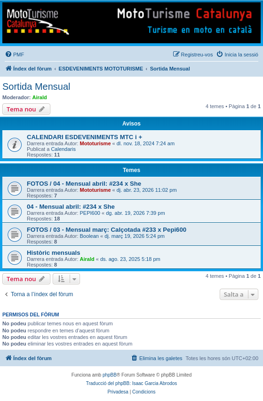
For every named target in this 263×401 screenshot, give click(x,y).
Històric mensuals (53, 252)
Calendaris (63, 149)
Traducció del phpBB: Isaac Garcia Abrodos (131, 383)
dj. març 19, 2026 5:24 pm (134, 236)
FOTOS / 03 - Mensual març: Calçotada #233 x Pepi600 (106, 229)
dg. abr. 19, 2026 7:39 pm (135, 213)
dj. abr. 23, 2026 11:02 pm (147, 190)
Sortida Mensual (36, 86)
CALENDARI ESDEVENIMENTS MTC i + (84, 137)
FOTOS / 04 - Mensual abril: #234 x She (84, 183)
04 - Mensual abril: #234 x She (71, 206)
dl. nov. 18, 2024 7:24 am (146, 143)
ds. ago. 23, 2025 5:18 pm (130, 259)
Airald (39, 97)
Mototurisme (95, 143)
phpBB (110, 374)
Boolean (89, 236)
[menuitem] (14, 54)
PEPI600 (90, 213)
